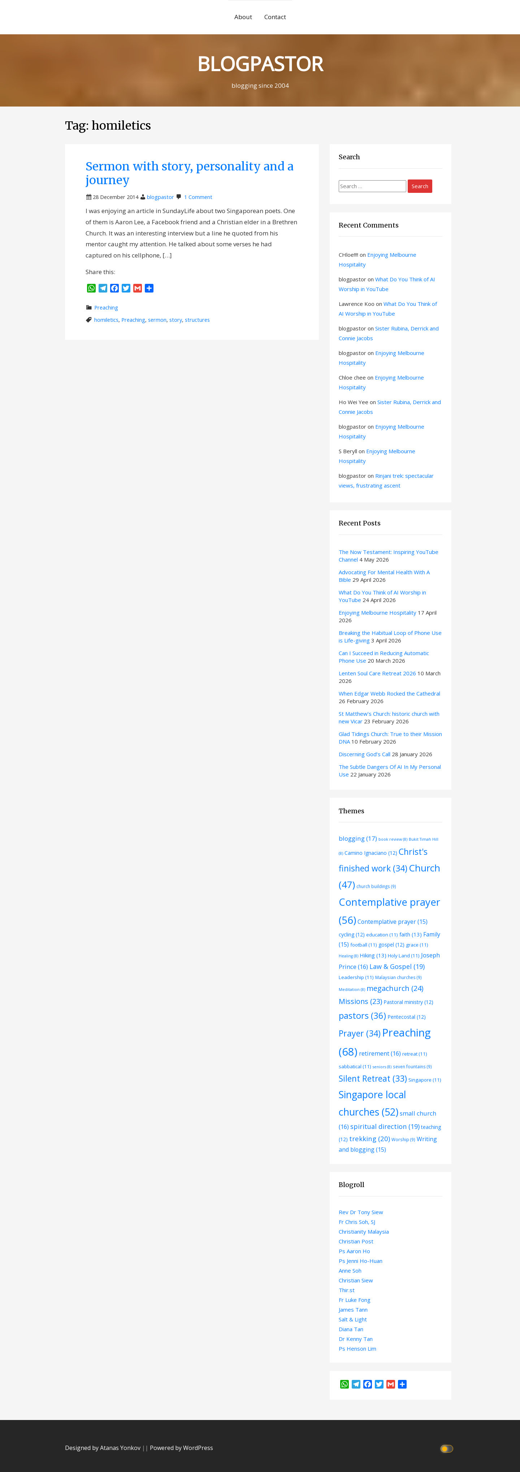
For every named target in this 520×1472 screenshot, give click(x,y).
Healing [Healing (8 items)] (348, 955)
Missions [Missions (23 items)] (360, 1001)
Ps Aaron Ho (354, 1251)
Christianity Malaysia (364, 1231)
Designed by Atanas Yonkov (103, 1448)
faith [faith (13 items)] (410, 934)
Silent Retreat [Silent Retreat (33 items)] (373, 1078)
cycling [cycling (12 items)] (352, 934)
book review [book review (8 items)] (392, 839)
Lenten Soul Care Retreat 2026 (377, 673)
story (175, 319)
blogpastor (160, 197)
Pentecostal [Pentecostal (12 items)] (406, 1016)
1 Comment (198, 197)
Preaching (106, 307)
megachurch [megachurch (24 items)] (395, 988)
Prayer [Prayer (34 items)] (360, 1033)
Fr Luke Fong (354, 1299)
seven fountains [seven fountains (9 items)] (412, 1066)
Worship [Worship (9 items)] (403, 1139)
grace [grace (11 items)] (417, 944)
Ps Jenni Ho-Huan (360, 1260)
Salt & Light (353, 1319)
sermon (157, 319)
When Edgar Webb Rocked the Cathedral (389, 693)
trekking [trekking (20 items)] (369, 1138)
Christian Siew (356, 1280)
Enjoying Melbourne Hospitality (377, 612)
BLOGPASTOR (260, 63)
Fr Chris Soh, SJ (357, 1221)
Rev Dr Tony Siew (361, 1212)
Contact (275, 17)
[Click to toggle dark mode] (448, 1448)
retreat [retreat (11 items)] (414, 1054)
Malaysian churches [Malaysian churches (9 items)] (398, 977)
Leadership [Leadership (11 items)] (356, 977)
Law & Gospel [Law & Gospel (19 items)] (397, 966)
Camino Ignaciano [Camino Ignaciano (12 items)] (370, 852)
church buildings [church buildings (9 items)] (376, 886)
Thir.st (347, 1290)
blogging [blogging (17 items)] (358, 838)
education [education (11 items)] (382, 934)
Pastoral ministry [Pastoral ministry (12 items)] (408, 1002)
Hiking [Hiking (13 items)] (373, 955)
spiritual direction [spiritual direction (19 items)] (385, 1126)
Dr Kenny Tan (356, 1338)
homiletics (106, 319)
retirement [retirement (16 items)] (380, 1053)
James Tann (353, 1309)
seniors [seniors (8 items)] (382, 1066)
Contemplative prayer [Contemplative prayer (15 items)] (393, 922)
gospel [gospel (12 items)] (391, 944)
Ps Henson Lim (357, 1348)
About (243, 17)
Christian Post (356, 1241)
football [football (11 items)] (363, 944)
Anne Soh (350, 1270)
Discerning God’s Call (364, 754)
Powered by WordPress (181, 1448)
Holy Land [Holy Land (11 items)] (404, 955)
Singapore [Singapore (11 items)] (424, 1080)
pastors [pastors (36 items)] (362, 1015)
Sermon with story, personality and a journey (190, 173)
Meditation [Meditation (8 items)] (352, 989)
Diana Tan (351, 1329)
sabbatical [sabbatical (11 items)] (355, 1066)
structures (197, 319)
